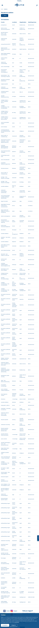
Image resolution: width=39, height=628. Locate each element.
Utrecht (13, 24)
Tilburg (13, 191)
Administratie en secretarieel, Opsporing (22, 141)
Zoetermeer (14, 237)
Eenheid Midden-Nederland (14, 338)
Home (2, 9)
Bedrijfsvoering (22, 24)
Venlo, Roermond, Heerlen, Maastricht (14, 284)
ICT (20, 58)
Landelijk (13, 577)
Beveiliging (22, 177)
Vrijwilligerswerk (23, 597)
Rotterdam (14, 87)
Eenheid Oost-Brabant (14, 310)
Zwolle (13, 123)
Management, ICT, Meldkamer (23, 197)
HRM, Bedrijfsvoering (22, 578)
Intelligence (22, 131)
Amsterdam (14, 33)
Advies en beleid (23, 399)
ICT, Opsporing (22, 553)
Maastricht (14, 241)
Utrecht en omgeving (14, 44)
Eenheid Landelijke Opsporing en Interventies (14, 305)
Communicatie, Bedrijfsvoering (22, 191)
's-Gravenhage (14, 273)
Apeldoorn (14, 151)
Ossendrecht (14, 136)
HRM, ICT (21, 92)
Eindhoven (14, 597)
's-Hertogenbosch (15, 233)
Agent (21, 310)
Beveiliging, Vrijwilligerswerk (23, 107)
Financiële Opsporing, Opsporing (22, 419)
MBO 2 (29, 101)
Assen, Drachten (13, 221)
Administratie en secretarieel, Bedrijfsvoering (22, 168)
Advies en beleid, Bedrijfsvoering (23, 274)
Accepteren (5, 625)
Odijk (13, 28)
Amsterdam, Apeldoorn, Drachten (14, 394)
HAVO (29, 186)
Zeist (13, 62)
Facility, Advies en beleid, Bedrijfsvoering (23, 376)
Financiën (21, 389)
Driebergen (14, 264)
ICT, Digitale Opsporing (22, 592)
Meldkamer (22, 186)
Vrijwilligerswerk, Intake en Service (23, 101)
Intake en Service (23, 33)
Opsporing (21, 294)
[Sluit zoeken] (36, 5)
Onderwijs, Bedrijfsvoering (22, 136)
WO (28, 54)
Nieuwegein (14, 229)
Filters (5, 15)
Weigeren (13, 625)
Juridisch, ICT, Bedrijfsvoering (22, 29)
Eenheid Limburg (13, 315)
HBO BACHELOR (31, 24)
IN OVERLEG (30, 201)
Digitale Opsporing (23, 49)
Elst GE (13, 205)
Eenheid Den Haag (14, 350)
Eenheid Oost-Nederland (14, 295)
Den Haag (14, 112)
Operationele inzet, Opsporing (22, 568)
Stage (21, 54)
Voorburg (13, 419)
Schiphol (13, 385)
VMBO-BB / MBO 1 (31, 597)
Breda (13, 131)
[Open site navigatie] (2, 5)
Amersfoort (14, 49)
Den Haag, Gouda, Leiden (14, 290)
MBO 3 (29, 33)
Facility (21, 62)
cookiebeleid (16, 622)
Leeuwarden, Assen (14, 444)
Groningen (14, 54)
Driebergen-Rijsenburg (14, 147)
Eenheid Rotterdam (14, 354)
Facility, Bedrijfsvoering (22, 76)
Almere (13, 414)
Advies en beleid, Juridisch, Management (23, 71)
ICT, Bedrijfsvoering (22, 44)
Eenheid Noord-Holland (15, 299)
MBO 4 (29, 83)
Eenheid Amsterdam (14, 333)
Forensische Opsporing (22, 221)
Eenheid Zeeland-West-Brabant (14, 319)
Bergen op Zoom (14, 186)
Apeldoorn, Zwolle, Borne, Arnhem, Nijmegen (14, 463)
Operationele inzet (23, 358)
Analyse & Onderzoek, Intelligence (22, 39)
